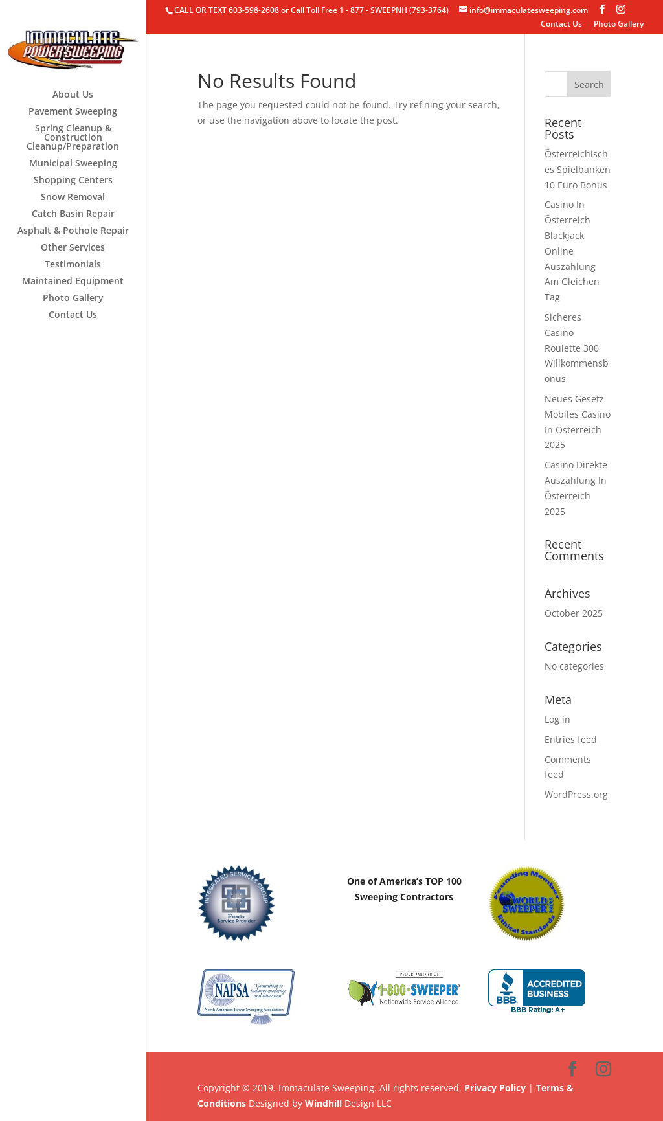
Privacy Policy (495, 1087)
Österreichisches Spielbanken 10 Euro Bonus (578, 169)
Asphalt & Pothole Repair (73, 231)
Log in (557, 719)
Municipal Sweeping (73, 164)
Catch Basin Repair (73, 214)
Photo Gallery (619, 24)
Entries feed (571, 739)
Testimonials (73, 265)
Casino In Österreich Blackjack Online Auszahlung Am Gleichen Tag (572, 250)
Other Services (73, 248)
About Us (72, 95)
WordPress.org (576, 794)
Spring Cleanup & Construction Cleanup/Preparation (73, 138)
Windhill (323, 1103)
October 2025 (574, 613)
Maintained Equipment (73, 282)
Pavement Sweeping (72, 112)
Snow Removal (73, 197)
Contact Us (561, 24)
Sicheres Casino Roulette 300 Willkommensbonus (577, 348)
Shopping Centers (73, 181)
